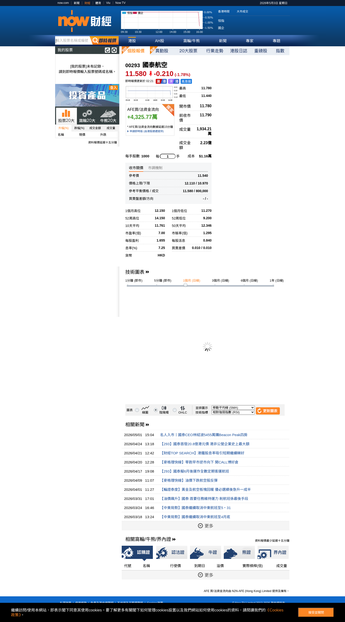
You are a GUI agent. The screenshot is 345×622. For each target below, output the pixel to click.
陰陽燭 (164, 412)
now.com (63, 3)
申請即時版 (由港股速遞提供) (147, 131)
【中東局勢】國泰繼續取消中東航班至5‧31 (195, 508)
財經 (87, 3)
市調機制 (155, 168)
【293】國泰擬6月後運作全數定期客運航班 (194, 471)
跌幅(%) (79, 128)
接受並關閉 (316, 612)
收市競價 (136, 168)
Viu (108, 3)
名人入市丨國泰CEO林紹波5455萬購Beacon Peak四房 (203, 435)
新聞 (77, 3)
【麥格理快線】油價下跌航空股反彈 (189, 480)
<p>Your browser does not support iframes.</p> (87, 292)
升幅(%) (63, 128)
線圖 (145, 412)
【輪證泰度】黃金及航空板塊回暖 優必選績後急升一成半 (205, 489)
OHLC (182, 412)
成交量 (111, 128)
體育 (98, 3)
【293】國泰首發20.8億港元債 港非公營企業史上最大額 (204, 444)
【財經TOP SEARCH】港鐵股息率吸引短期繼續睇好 (202, 453)
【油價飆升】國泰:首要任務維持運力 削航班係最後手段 (204, 499)
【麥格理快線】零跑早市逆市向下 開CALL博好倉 (199, 462)
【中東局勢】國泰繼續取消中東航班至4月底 (195, 517)
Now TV (120, 3)
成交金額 (95, 128)
